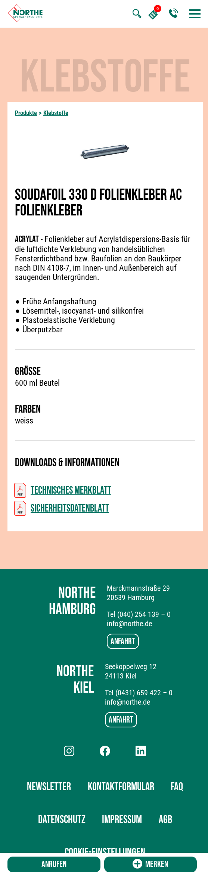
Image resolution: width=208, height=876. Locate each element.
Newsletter (49, 786)
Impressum (122, 819)
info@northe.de (129, 623)
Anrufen (53, 864)
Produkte (26, 113)
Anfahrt (123, 641)
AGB (165, 819)
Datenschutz (62, 819)
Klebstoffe (55, 113)
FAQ (177, 786)
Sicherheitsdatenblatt (70, 508)
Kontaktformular (121, 786)
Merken (150, 864)
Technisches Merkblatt (71, 490)
